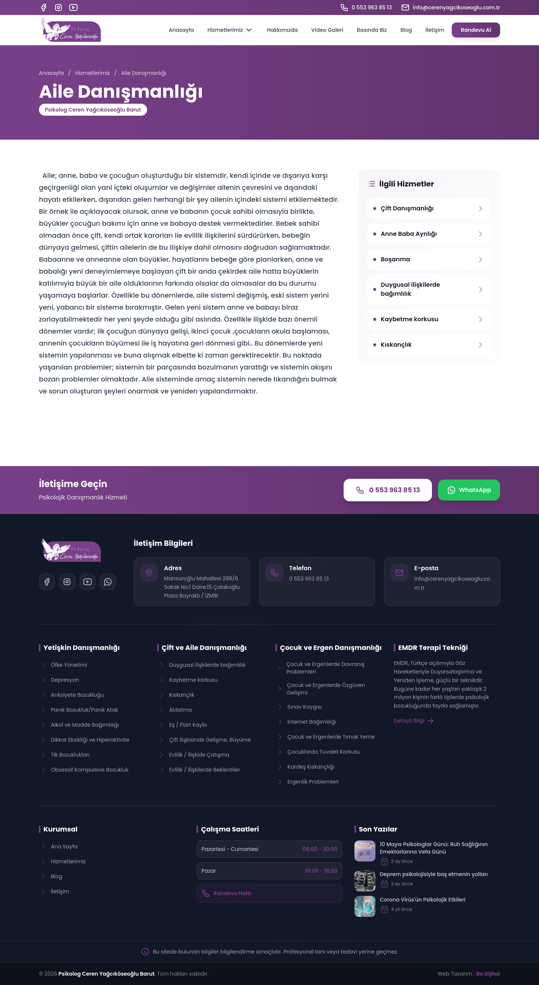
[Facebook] (43, 7)
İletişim (435, 30)
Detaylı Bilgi (414, 720)
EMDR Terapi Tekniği (433, 647)
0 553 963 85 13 (309, 579)
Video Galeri (327, 30)
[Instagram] (58, 7)
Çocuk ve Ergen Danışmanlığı (331, 647)
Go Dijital (488, 974)
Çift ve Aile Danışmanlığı (204, 647)
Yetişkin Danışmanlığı (81, 647)
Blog (406, 30)
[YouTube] (73, 7)
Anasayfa (181, 30)
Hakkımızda (282, 30)
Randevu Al (476, 30)
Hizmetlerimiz (230, 29)
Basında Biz (372, 30)
